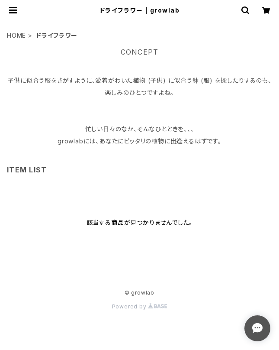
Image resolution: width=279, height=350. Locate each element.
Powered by (139, 306)
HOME (16, 35)
